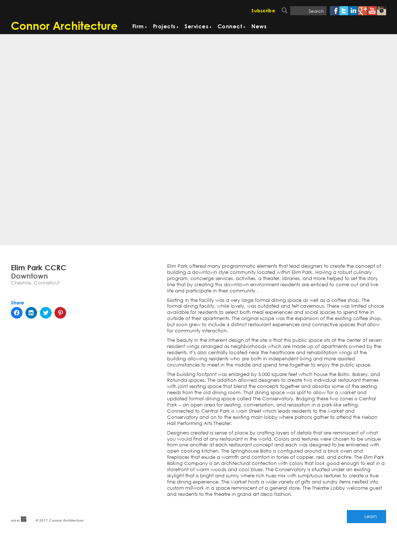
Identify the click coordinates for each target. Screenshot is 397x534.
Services (196, 26)
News (259, 26)
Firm (138, 26)
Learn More (370, 518)
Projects (164, 26)
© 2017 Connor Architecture (60, 520)
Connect (230, 26)
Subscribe (263, 11)
